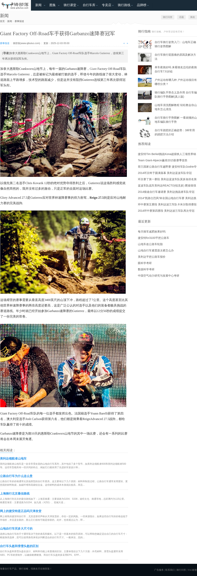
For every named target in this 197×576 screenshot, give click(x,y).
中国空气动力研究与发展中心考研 (158, 275)
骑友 (192, 17)
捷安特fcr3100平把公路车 (153, 237)
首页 (2, 21)
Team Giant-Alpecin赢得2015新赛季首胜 (162, 160)
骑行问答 (167, 17)
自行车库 (89, 5)
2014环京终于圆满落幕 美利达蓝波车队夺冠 (165, 172)
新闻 (38, 5)
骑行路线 (124, 5)
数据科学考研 (146, 269)
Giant (93, 68)
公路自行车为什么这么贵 (16, 476)
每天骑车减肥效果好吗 (151, 231)
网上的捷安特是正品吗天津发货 (20, 511)
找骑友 (34, 568)
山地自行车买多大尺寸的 (16, 528)
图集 (52, 5)
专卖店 (106, 5)
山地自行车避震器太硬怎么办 (156, 250)
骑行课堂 (70, 5)
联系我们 (170, 570)
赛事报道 (19, 21)
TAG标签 (192, 570)
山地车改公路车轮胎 (150, 244)
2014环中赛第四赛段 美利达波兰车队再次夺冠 (166, 210)
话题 (181, 17)
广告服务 (159, 570)
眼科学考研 (145, 263)
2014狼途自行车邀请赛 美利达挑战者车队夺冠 (166, 191)
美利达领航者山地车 (13, 458)
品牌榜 (141, 5)
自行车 (8, 568)
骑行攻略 (23, 568)
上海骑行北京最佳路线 (15, 493)
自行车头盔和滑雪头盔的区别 (19, 546)
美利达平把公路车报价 (151, 256)
